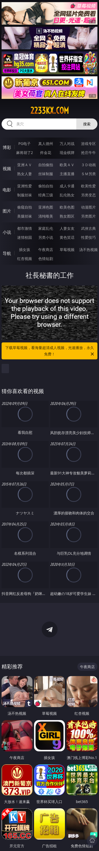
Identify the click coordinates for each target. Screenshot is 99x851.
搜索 (87, 123)
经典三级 (45, 194)
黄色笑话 (67, 237)
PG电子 (24, 143)
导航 (7, 253)
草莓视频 (67, 249)
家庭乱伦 (45, 228)
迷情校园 (24, 237)
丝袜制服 (45, 173)
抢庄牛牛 (88, 152)
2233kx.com (49, 110)
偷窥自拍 (24, 207)
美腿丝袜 (24, 216)
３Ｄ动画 (88, 164)
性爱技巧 (88, 237)
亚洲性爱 (24, 185)
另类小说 (45, 237)
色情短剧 (45, 258)
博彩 (7, 147)
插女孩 (24, 249)
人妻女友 (67, 228)
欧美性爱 (88, 185)
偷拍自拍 (45, 185)
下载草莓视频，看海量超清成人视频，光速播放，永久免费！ (50, 351)
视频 (7, 168)
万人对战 (67, 143)
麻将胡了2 (24, 152)
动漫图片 (88, 207)
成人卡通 (67, 185)
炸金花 (45, 152)
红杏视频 (24, 258)
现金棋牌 (67, 152)
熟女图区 (67, 216)
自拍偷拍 (45, 164)
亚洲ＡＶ (24, 164)
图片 (7, 211)
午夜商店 (45, 249)
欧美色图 (67, 207)
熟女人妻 (24, 173)
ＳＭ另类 (88, 173)
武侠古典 (88, 228)
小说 (7, 232)
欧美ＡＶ (67, 164)
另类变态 (88, 194)
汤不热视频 (88, 249)
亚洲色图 (45, 207)
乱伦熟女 (67, 194)
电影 (7, 190)
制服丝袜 (24, 194)
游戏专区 (88, 143)
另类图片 (88, 216)
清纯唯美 (45, 216)
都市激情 (24, 228)
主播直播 (67, 173)
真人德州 (45, 143)
